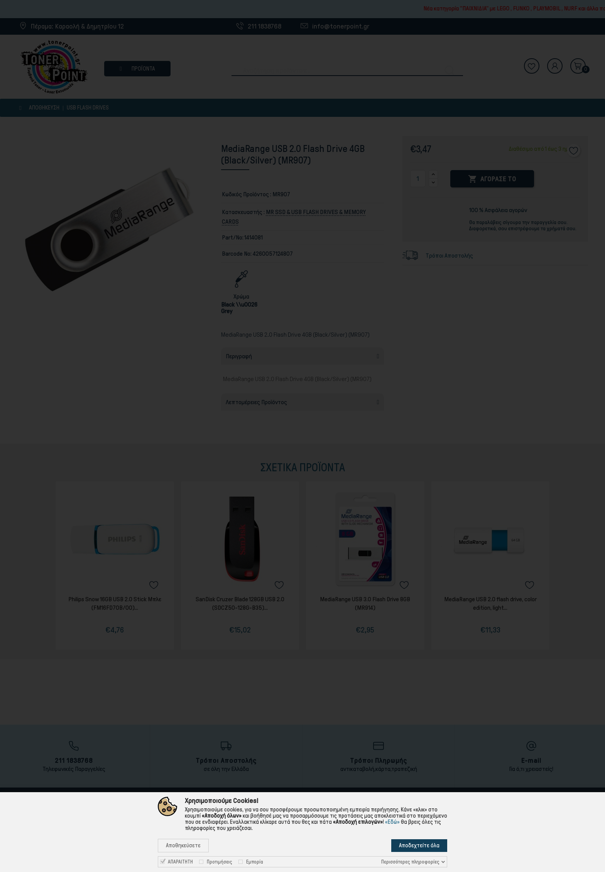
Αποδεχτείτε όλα (419, 845)
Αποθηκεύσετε (183, 845)
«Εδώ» (392, 822)
